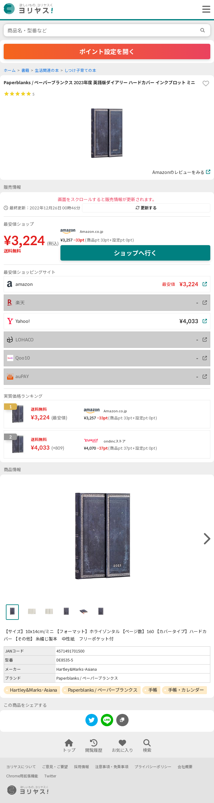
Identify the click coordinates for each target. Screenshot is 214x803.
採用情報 (81, 766)
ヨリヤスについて (21, 766)
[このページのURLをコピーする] (122, 720)
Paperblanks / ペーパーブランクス (103, 690)
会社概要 (185, 766)
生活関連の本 (47, 70)
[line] (107, 721)
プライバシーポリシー (152, 766)
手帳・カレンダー (186, 690)
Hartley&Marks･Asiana (33, 690)
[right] (206, 539)
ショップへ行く (135, 253)
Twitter (50, 776)
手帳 (152, 690)
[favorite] (205, 83)
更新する (146, 207)
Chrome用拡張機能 (22, 776)
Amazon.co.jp (91, 231)
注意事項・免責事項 (111, 766)
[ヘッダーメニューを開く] (204, 9)
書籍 (25, 70)
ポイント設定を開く (107, 51)
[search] (203, 30)
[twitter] (91, 721)
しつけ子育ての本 (80, 70)
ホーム (10, 70)
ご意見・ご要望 (55, 766)
